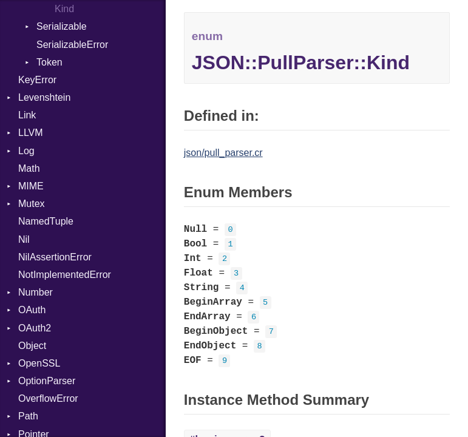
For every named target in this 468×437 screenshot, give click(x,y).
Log (26, 151)
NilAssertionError (55, 257)
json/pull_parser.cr (223, 152)
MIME (31, 186)
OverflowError (48, 398)
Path (28, 416)
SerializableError (72, 44)
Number (35, 292)
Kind (64, 9)
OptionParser (46, 381)
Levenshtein (44, 97)
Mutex (31, 203)
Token (49, 62)
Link (27, 115)
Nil (24, 239)
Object (32, 345)
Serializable (61, 26)
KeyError (37, 80)
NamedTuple (45, 221)
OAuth (32, 310)
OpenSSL (39, 363)
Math (29, 168)
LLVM (30, 132)
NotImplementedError (64, 274)
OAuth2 (34, 328)
